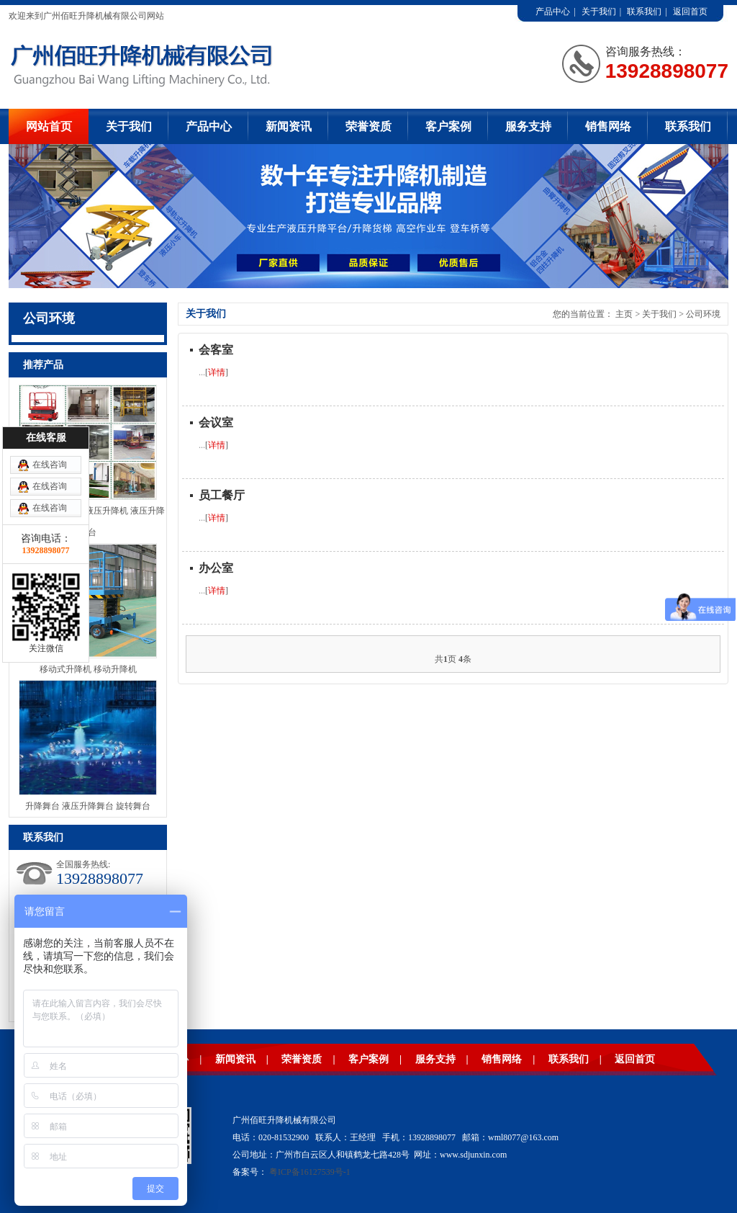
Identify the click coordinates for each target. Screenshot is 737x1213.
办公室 (216, 568)
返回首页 (690, 11)
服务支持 (528, 126)
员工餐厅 (222, 495)
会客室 (216, 350)
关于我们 (599, 11)
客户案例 (448, 126)
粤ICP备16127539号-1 (310, 1172)
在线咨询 (49, 465)
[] (216, 372)
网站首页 (49, 126)
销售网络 (608, 126)
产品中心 (552, 11)
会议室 (216, 422)
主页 (624, 314)
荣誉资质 (368, 126)
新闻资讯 (289, 126)
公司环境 (703, 314)
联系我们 (644, 11)
